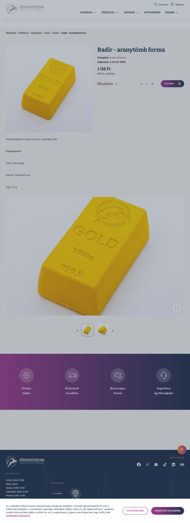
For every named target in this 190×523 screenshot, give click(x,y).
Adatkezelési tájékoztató (18, 515)
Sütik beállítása (135, 511)
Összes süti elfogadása (167, 511)
